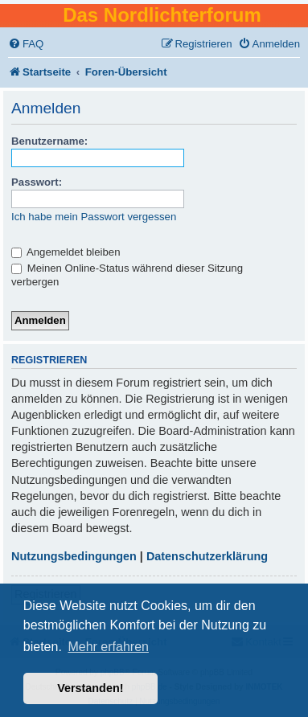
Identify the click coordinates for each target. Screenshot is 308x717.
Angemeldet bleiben (66, 252)
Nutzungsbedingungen (74, 556)
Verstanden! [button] (90, 688)
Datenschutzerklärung (207, 556)
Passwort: (36, 182)
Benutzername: (49, 141)
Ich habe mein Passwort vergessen (93, 217)
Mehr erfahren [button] (108, 646)
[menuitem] (25, 43)
